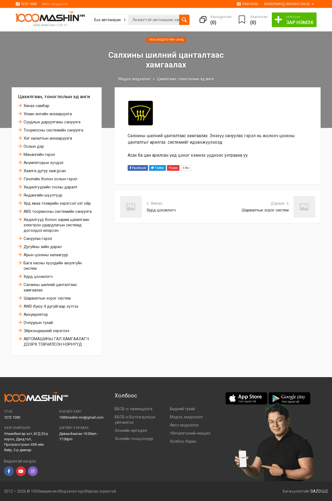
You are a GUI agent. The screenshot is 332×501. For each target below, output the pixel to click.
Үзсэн (173, 168)
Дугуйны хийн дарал (43, 246)
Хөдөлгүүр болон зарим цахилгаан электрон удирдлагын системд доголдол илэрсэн (56, 225)
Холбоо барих (183, 441)
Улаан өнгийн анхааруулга (48, 113)
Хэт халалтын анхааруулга (48, 138)
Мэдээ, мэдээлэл (134, 79)
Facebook (138, 168)
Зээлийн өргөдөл (131, 430)
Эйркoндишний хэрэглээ (46, 330)
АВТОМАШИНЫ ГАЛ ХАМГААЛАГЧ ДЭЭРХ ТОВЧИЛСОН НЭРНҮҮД (56, 341)
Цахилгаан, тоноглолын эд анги (54, 96)
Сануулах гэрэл (38, 238)
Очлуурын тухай (38, 322)
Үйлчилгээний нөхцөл (190, 433)
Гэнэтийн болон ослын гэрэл (50, 178)
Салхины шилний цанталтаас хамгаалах (50, 287)
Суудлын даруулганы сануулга (52, 122)
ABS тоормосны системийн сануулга (58, 211)
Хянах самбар (36, 105)
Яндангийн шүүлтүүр (43, 195)
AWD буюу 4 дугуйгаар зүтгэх (51, 306)
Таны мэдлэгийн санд (166, 39)
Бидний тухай (182, 408)
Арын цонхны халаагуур (46, 254)
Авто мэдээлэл (55, 4)
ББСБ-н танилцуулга (133, 408)
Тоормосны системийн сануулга (53, 130)
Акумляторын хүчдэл (43, 162)
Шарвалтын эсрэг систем (47, 298)
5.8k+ (186, 168)
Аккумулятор (36, 314)
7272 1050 (26, 4)
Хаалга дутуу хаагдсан (45, 170)
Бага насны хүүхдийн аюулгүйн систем (53, 266)
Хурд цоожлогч (38, 276)
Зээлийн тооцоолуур (134, 438)
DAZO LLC (319, 491)
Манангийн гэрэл (39, 154)
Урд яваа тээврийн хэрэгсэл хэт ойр (57, 203)
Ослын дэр (34, 146)
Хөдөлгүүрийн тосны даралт (51, 187)
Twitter (157, 168)
